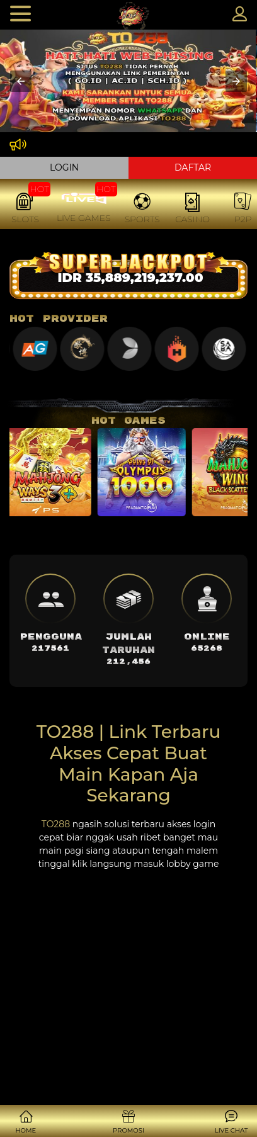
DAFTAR (192, 167)
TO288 (56, 824)
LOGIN (64, 167)
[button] (20, 81)
